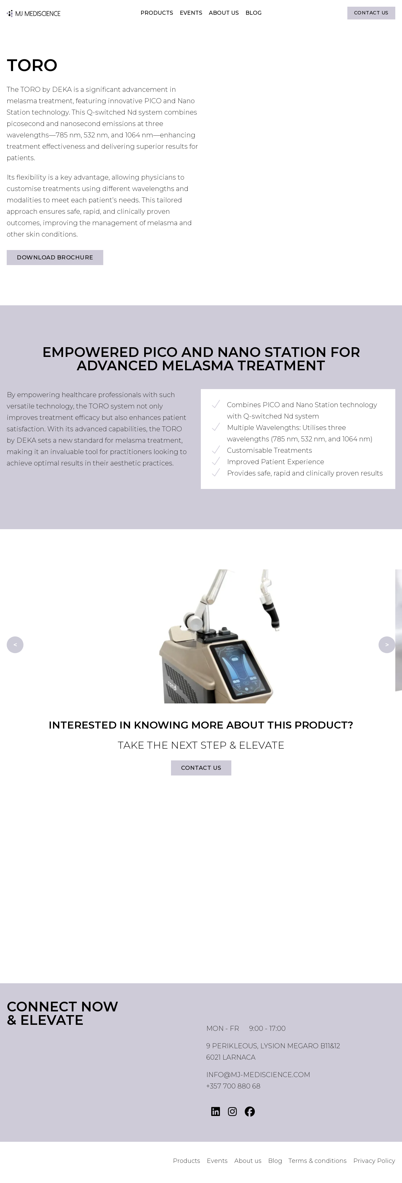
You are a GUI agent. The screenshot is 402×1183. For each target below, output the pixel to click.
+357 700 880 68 (233, 1088)
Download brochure (57, 258)
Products (156, 13)
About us (224, 13)
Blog (253, 13)
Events (191, 13)
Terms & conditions (317, 1163)
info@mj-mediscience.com (258, 1077)
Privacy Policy (374, 1163)
